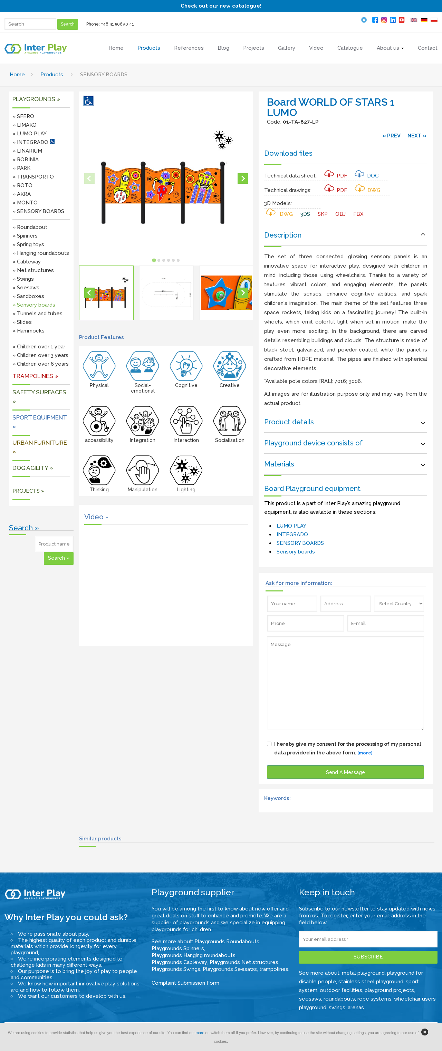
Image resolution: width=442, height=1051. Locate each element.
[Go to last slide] (89, 293)
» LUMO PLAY (29, 134)
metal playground (363, 973)
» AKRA (21, 194)
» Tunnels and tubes (37, 313)
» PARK (21, 168)
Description (282, 235)
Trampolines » (35, 376)
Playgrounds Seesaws (230, 969)
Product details (289, 422)
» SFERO (23, 116)
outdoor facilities (341, 990)
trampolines (273, 969)
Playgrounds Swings (176, 969)
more (199, 1033)
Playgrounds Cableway (179, 962)
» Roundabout (29, 227)
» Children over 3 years (40, 355)
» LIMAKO (24, 125)
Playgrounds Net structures (244, 962)
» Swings (23, 279)
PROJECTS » (28, 491)
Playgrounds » (36, 99)
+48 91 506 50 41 (117, 24)
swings (337, 1007)
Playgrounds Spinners (178, 948)
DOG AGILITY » (32, 467)
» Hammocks (28, 331)
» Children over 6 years (40, 364)
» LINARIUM (27, 151)
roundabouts (339, 999)
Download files (288, 153)
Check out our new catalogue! (221, 6)
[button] (106, 293)
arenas (356, 1007)
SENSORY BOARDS (300, 543)
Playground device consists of (313, 443)
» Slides (22, 322)
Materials (279, 464)
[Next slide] (243, 178)
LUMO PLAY (291, 526)
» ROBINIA (25, 159)
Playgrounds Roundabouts (226, 941)
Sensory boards (296, 552)
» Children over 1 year (38, 347)
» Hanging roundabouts (40, 253)
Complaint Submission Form (185, 983)
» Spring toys (28, 244)
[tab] (154, 260)
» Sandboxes (28, 296)
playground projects (389, 990)
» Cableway (26, 262)
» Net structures (33, 270)
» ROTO (22, 185)
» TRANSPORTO (33, 177)
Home (17, 74)
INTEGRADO (292, 534)
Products (51, 74)
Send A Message (345, 772)
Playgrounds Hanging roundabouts (194, 955)
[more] (365, 752)
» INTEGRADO (33, 142)
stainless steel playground (370, 981)
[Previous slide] (89, 178)
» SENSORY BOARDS (38, 211)
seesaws (310, 999)
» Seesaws (25, 288)
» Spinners (25, 236)
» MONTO (25, 203)
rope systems (374, 999)
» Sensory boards (33, 305)
